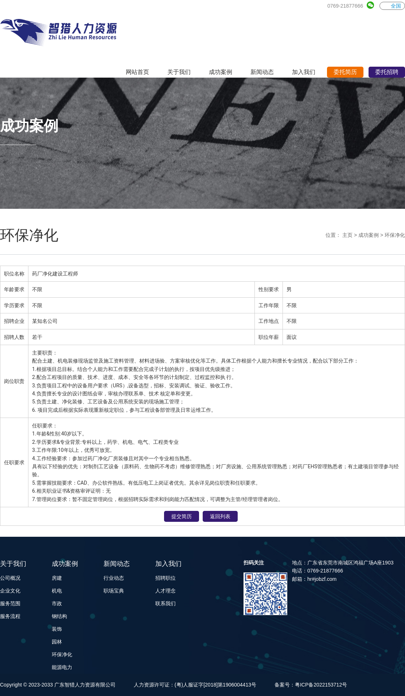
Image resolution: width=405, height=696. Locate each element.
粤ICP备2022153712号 (321, 685)
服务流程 (10, 616)
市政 (57, 603)
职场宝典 (114, 591)
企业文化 (10, 591)
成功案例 (368, 235)
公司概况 (10, 578)
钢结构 (59, 616)
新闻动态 (117, 563)
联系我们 (165, 603)
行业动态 (114, 578)
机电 (57, 591)
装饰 (57, 629)
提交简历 (181, 516)
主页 (347, 235)
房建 (57, 578)
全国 (392, 5)
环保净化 (395, 235)
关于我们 (13, 563)
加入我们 (168, 563)
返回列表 (220, 516)
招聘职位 (165, 578)
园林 (57, 642)
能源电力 (62, 667)
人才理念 (165, 591)
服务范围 (10, 603)
